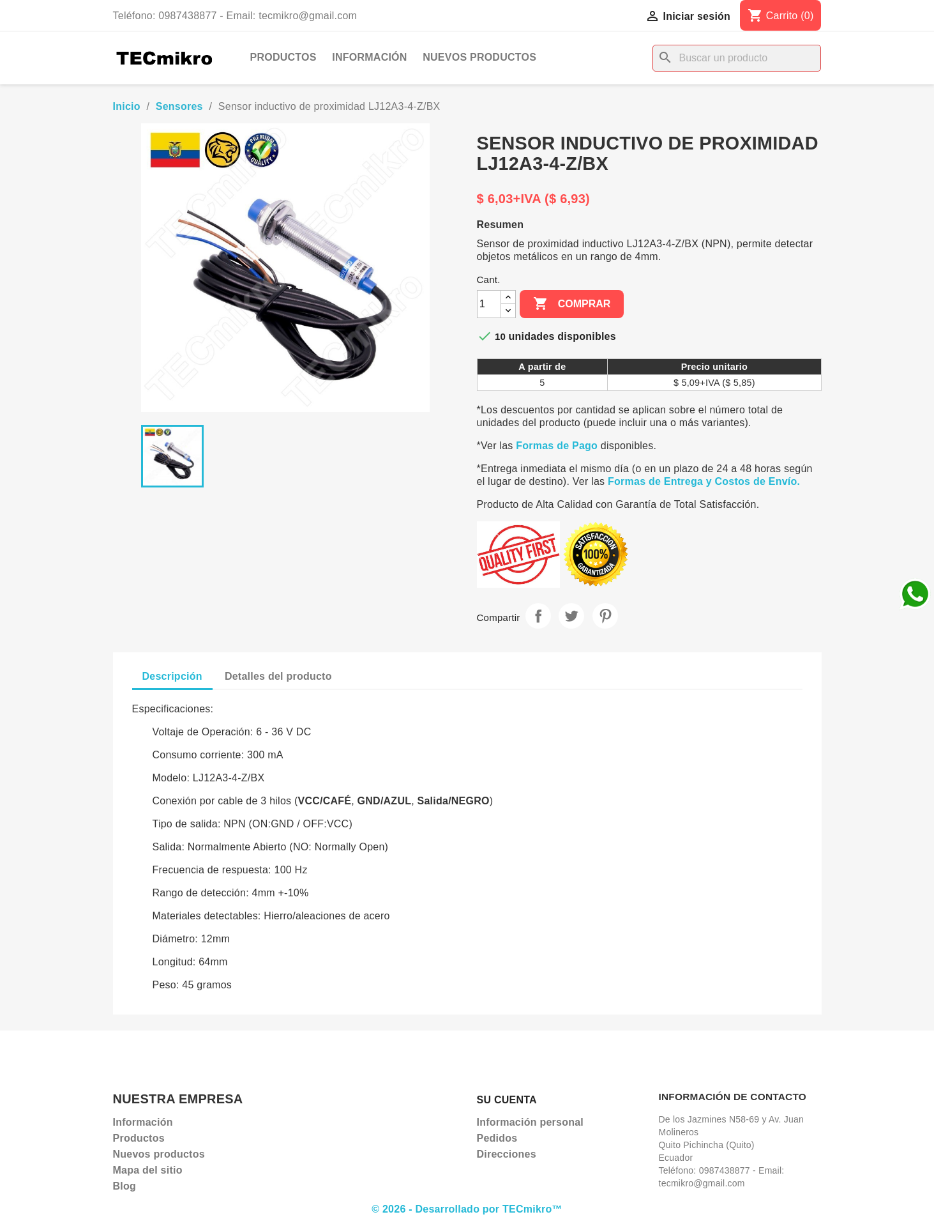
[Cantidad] (489, 304)
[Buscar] (736, 58)
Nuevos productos (479, 57)
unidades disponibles (562, 336)
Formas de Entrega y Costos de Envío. (704, 481)
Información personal (530, 1122)
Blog (125, 1186)
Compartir (538, 616)
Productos (283, 57)
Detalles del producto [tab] (278, 676)
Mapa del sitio (148, 1170)
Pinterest (605, 616)
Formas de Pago (557, 445)
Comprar (571, 304)
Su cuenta (507, 1099)
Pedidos (497, 1138)
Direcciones (506, 1154)
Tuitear (571, 616)
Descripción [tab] (172, 676)
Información (369, 57)
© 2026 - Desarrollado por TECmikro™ (467, 1209)
